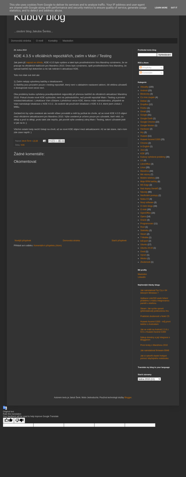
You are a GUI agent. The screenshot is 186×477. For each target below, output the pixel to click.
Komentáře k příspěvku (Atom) (48, 245)
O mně (39, 40)
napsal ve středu (34, 62)
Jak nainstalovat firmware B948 (154, 350)
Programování (146, 223)
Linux (142, 167)
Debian (143, 101)
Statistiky (144, 230)
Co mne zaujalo (147, 97)
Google (143, 115)
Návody (143, 192)
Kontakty (53, 40)
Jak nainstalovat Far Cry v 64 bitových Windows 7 (153, 291)
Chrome (144, 143)
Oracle (143, 220)
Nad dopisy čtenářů (149, 188)
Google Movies (147, 125)
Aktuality (144, 87)
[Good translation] (8, 420)
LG (141, 160)
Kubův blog (39, 16)
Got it (174, 8)
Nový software (146, 202)
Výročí (143, 255)
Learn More (161, 8)
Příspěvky (145, 67)
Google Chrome (147, 122)
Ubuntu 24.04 (146, 248)
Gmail (143, 111)
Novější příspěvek (23, 240)
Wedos (143, 258)
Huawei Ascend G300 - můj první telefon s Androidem (155, 322)
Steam (143, 234)
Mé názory (145, 174)
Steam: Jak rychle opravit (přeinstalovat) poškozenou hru (154, 309)
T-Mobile (144, 237)
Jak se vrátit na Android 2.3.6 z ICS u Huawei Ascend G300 (154, 330)
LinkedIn (142, 277)
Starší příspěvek (119, 240)
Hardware (144, 129)
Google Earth (146, 118)
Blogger (127, 397)
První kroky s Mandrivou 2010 (154, 345)
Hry (142, 132)
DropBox (144, 104)
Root (142, 227)
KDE (23, 145)
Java (142, 150)
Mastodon (68, 40)
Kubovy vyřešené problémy (152, 157)
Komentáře (146, 73)
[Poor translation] (19, 420)
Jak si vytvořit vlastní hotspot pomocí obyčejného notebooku (154, 357)
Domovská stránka (21, 40)
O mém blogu (146, 206)
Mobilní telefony (147, 178)
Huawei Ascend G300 (150, 139)
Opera (143, 216)
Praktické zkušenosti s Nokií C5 (154, 316)
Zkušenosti (145, 262)
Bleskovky (145, 94)
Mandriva (144, 171)
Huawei (143, 136)
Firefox (143, 108)
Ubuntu (143, 244)
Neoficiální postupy (149, 195)
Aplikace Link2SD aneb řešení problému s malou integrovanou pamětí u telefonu (154, 300)
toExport (144, 241)
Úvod (142, 251)
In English (144, 146)
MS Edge (144, 185)
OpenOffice (145, 213)
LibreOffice (145, 164)
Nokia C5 (144, 199)
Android (143, 90)
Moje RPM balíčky (148, 181)
